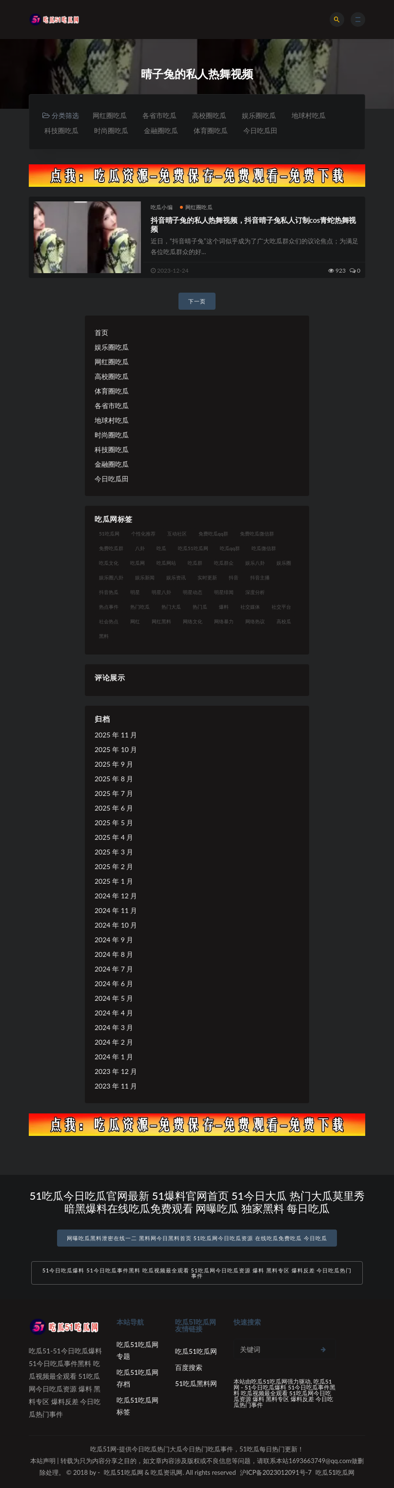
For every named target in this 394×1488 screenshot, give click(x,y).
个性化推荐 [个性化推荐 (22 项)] (143, 533)
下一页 (197, 301)
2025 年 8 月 (114, 778)
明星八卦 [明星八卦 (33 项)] (161, 592)
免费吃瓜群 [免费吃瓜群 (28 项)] (111, 548)
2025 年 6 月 (114, 808)
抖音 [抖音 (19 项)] (233, 577)
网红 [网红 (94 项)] (135, 621)
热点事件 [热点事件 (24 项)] (108, 607)
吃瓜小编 (162, 207)
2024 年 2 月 (114, 1042)
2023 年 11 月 (116, 1086)
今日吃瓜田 (260, 130)
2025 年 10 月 (116, 749)
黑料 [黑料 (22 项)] (104, 636)
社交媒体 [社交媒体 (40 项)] (250, 607)
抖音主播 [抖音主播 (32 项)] (260, 577)
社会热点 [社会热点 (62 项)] (108, 621)
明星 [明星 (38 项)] (135, 592)
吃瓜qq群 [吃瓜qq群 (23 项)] (230, 548)
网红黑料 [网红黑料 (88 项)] (161, 621)
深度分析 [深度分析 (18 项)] (255, 592)
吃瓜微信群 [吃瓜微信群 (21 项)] (264, 548)
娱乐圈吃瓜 (259, 115)
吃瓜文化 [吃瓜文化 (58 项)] (108, 563)
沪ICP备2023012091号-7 (276, 1472)
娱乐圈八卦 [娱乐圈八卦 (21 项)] (111, 577)
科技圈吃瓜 (61, 130)
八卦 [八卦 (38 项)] (140, 548)
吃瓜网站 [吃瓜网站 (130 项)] (166, 563)
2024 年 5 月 (114, 998)
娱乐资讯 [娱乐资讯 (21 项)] (176, 577)
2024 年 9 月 (114, 939)
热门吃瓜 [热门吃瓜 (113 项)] (140, 607)
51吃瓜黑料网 (196, 1383)
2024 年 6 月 (114, 983)
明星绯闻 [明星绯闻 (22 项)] (224, 592)
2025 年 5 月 (114, 822)
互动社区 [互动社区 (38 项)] (177, 533)
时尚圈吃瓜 (111, 130)
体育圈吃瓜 (211, 130)
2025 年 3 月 (114, 852)
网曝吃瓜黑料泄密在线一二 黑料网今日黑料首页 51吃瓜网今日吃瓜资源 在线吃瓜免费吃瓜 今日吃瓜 (197, 1238)
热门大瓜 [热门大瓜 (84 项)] (171, 607)
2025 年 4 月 (114, 837)
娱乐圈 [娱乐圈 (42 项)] (283, 563)
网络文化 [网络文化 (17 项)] (192, 621)
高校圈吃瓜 (209, 115)
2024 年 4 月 (114, 1013)
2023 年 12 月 (116, 1071)
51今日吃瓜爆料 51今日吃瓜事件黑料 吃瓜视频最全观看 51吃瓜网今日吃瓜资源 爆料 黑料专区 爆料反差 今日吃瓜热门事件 (197, 1273)
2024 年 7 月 (114, 969)
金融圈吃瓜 (161, 130)
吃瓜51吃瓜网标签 (137, 1406)
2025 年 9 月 (114, 764)
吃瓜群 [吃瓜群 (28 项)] (195, 563)
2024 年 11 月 (116, 910)
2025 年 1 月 (114, 881)
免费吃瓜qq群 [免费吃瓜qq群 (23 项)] (213, 533)
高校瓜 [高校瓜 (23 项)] (283, 621)
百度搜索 (188, 1367)
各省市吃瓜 (159, 115)
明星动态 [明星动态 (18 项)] (192, 592)
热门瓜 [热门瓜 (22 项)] (200, 607)
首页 (101, 332)
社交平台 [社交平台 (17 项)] (281, 607)
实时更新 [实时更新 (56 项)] (207, 577)
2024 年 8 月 (114, 954)
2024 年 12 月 (116, 896)
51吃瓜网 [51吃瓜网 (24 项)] (109, 533)
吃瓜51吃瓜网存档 (137, 1378)
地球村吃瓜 (309, 115)
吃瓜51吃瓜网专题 (137, 1350)
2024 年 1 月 (114, 1056)
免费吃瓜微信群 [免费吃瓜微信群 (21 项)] (257, 533)
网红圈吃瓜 (110, 115)
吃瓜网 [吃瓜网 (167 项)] (137, 563)
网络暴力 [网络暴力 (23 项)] (224, 621)
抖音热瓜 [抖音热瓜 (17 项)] (108, 592)
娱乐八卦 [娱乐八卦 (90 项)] (255, 563)
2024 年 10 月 (116, 925)
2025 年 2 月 (114, 866)
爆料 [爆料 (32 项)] (224, 607)
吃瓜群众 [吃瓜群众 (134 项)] (224, 563)
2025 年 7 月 (114, 793)
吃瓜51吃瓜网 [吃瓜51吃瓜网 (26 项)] (193, 548)
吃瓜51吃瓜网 (196, 1351)
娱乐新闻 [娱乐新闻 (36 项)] (145, 577)
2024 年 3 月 (114, 1027)
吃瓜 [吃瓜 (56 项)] (161, 548)
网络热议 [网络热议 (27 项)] (255, 621)
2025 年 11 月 (116, 735)
